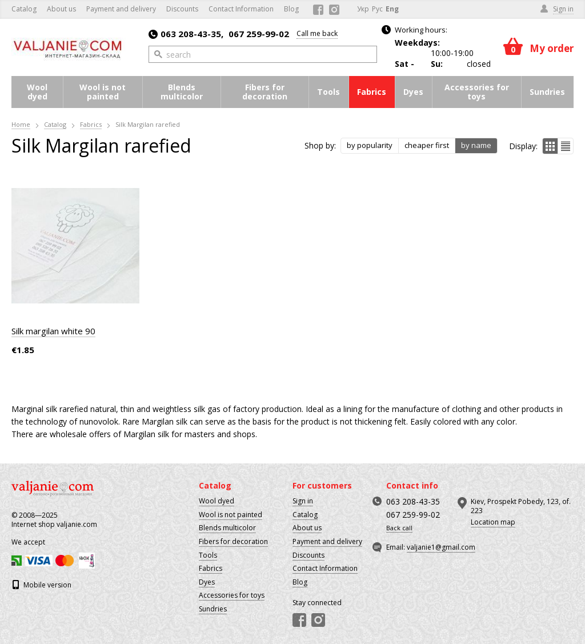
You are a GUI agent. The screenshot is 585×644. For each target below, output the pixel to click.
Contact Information (241, 9)
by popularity (369, 145)
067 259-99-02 (259, 33)
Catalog (24, 9)
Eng (392, 9)
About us (61, 9)
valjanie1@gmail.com (441, 547)
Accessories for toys (476, 92)
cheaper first (426, 145)
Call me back (317, 33)
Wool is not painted (102, 92)
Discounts (182, 9)
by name (476, 145)
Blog (291, 9)
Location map (493, 522)
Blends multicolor (182, 92)
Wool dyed (37, 92)
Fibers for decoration (264, 92)
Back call (399, 528)
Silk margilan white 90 (53, 331)
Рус (377, 9)
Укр (363, 9)
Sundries (547, 91)
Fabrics (371, 91)
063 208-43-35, (186, 33)
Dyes (413, 91)
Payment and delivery (121, 9)
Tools (328, 91)
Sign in (302, 501)
